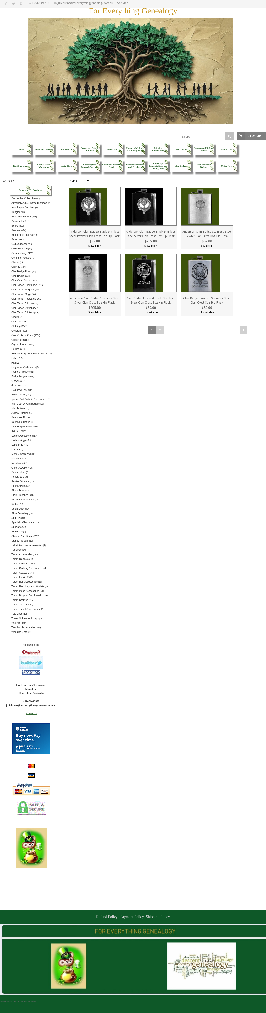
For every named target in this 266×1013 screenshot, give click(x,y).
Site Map (122, 3)
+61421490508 (40, 3)
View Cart (255, 136)
